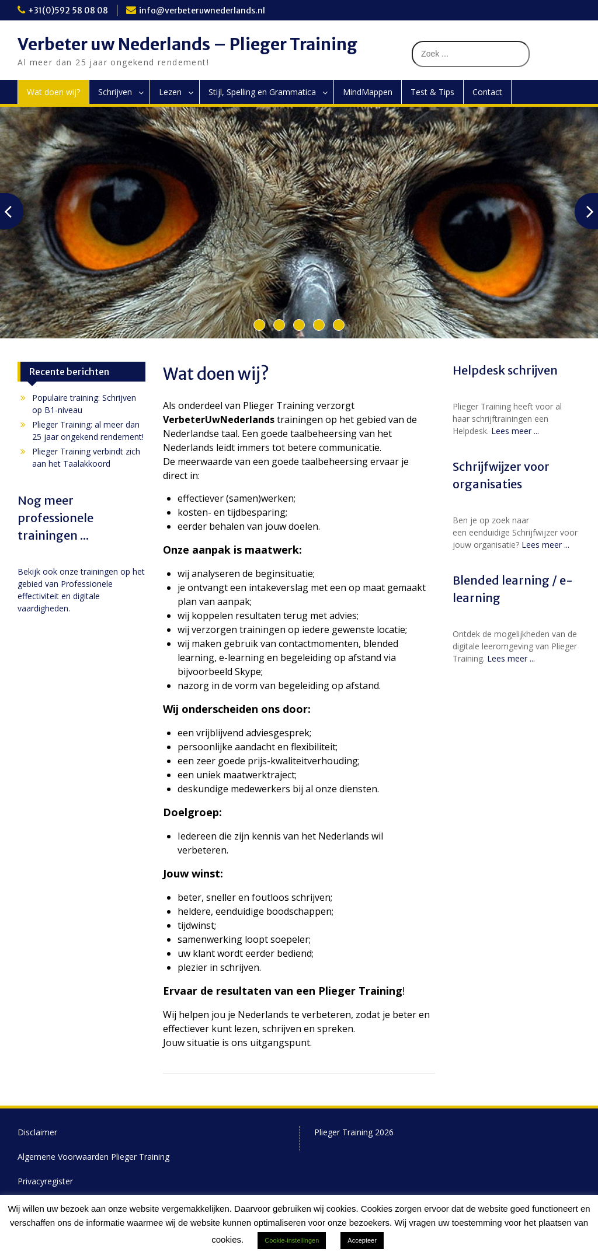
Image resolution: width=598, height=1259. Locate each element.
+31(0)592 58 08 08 (68, 10)
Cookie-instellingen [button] (292, 1240)
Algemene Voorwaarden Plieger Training (93, 1156)
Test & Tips (432, 91)
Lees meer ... (515, 430)
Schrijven (115, 91)
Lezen (170, 91)
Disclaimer (37, 1132)
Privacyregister (45, 1181)
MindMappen (367, 91)
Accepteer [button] (362, 1240)
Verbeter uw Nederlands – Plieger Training (187, 44)
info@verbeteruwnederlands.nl (202, 10)
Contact (487, 91)
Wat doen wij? (53, 91)
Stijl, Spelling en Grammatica (262, 91)
